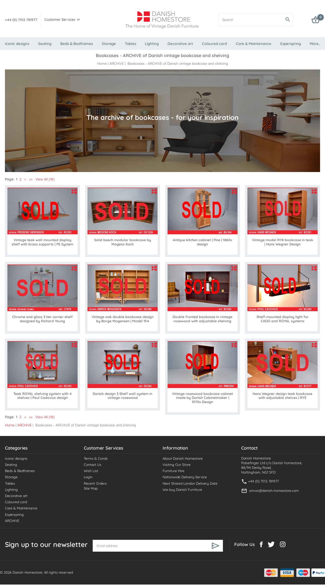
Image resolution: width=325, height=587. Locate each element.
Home (102, 63)
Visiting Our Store (177, 464)
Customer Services (59, 19)
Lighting (152, 43)
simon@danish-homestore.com (274, 490)
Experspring (290, 43)
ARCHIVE (116, 63)
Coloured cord (214, 43)
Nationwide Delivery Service (185, 477)
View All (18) (44, 179)
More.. (315, 43)
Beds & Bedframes (76, 43)
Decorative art (180, 43)
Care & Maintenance (253, 43)
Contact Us (92, 464)
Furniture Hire (173, 471)
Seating (44, 43)
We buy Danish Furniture (182, 489)
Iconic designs (17, 43)
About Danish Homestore (183, 458)
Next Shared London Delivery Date (190, 483)
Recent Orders (95, 483)
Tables (130, 43)
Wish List (91, 471)
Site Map (91, 488)
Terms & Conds (96, 458)
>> (30, 179)
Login (88, 477)
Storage (109, 43)
